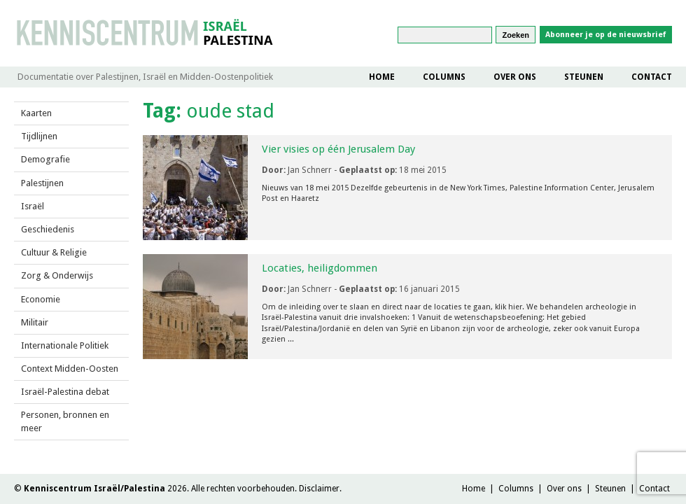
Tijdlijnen (39, 136)
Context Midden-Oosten (69, 368)
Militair (34, 322)
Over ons (514, 77)
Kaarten (36, 113)
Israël (32, 206)
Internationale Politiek (64, 345)
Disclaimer (319, 488)
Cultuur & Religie (54, 252)
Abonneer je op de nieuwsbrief (605, 34)
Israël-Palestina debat (65, 391)
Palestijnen (42, 183)
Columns (444, 77)
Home (382, 77)
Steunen (583, 77)
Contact (651, 77)
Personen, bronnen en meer (65, 421)
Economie (40, 299)
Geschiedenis (47, 229)
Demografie (45, 159)
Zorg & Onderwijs (57, 275)
